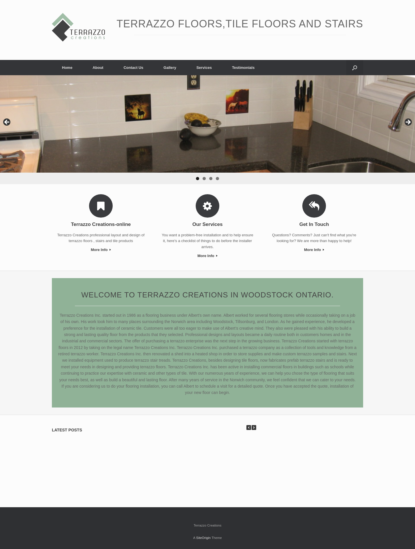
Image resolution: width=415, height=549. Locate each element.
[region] (207, 129)
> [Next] (407, 122)
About (98, 67)
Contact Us (134, 67)
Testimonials (243, 67)
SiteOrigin (203, 537)
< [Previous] (7, 122)
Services (204, 67)
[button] (354, 67)
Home (67, 67)
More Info (101, 250)
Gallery (169, 67)
